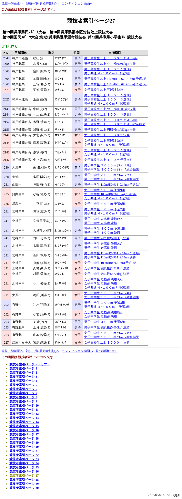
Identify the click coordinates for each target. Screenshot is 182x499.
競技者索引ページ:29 (24, 483)
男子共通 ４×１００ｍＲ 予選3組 (107, 73)
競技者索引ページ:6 (23, 389)
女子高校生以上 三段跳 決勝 (103, 89)
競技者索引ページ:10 (24, 405)
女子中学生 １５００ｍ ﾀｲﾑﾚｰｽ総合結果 (111, 297)
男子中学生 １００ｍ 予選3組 (104, 302)
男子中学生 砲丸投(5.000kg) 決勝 (106, 238)
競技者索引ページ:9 (23, 401)
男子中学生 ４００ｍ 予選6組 (104, 322)
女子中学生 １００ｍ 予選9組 (104, 190)
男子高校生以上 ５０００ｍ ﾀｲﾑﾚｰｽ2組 (110, 58)
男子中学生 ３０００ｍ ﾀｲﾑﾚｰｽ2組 (107, 165)
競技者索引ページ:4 (23, 380)
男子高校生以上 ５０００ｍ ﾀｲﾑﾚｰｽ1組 (110, 120)
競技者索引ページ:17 (24, 434)
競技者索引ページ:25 (24, 467)
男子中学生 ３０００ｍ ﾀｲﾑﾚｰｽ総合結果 (111, 169)
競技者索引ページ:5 (23, 385)
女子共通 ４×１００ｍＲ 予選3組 (107, 144)
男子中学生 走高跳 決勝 (100, 223)
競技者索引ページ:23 (24, 459)
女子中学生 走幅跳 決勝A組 (103, 279)
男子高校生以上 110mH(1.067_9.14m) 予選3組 (115, 84)
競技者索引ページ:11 (23, 409)
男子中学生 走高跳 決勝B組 (103, 219)
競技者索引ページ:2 (23, 372)
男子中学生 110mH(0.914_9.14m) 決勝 (110, 257)
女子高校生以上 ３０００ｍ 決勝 (107, 135)
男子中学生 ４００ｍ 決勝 (102, 232)
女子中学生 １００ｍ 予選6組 (104, 203)
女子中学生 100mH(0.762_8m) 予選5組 (110, 194)
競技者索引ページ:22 (24, 455)
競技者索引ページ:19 (24, 442)
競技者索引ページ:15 (24, 426)
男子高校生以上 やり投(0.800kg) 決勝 (110, 63)
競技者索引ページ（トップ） (29, 364)
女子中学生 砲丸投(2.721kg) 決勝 (106, 268)
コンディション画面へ (77, 3)
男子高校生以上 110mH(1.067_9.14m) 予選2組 (115, 78)
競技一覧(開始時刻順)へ (42, 3)
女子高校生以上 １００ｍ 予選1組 (107, 150)
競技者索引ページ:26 (24, 471)
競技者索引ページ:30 (24, 488)
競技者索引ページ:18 (24, 438)
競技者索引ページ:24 (24, 463)
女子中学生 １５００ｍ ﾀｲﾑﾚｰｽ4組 (107, 293)
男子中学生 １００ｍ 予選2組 (104, 209)
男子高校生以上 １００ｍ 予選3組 (107, 95)
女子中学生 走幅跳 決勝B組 (103, 312)
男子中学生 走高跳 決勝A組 (103, 243)
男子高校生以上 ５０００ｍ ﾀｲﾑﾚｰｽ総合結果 (114, 124)
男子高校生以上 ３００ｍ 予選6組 (107, 99)
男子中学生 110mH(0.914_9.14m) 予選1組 (112, 253)
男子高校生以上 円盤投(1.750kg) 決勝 (110, 129)
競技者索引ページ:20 (24, 446)
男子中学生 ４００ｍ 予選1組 (104, 228)
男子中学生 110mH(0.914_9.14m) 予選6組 (112, 184)
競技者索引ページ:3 (23, 376)
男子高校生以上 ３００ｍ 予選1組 (107, 114)
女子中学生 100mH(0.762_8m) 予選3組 (110, 263)
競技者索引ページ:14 (24, 422)
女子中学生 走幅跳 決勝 (100, 283)
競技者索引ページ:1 (23, 368)
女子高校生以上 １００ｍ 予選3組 (107, 159)
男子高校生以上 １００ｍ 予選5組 (107, 69)
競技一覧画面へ (13, 3)
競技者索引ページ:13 (24, 418)
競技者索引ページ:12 (24, 413)
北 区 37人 (9, 47)
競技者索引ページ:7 (23, 393)
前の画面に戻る (106, 351)
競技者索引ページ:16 (24, 430)
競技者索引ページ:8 (23, 397)
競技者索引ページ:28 (24, 479)
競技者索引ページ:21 (24, 450)
